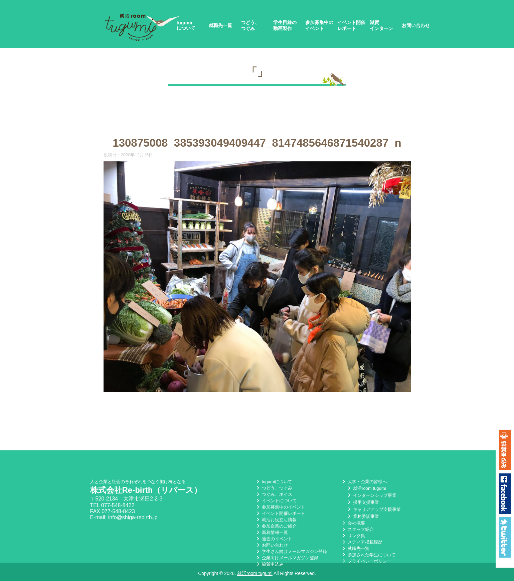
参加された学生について (368, 554)
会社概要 (353, 523)
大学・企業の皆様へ (364, 481)
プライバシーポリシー (366, 561)
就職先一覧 (220, 25)
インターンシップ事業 (371, 495)
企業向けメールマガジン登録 (286, 557)
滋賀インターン (381, 25)
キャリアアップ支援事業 (373, 509)
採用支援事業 (362, 502)
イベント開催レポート (351, 25)
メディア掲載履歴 (361, 542)
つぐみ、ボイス (273, 494)
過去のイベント (273, 538)
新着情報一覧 (271, 532)
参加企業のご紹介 (276, 526)
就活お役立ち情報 (276, 519)
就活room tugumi (366, 488)
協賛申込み (269, 564)
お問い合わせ (416, 25)
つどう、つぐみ (250, 25)
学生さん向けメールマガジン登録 (291, 551)
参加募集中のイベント (319, 25)
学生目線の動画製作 (285, 25)
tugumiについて (186, 25)
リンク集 (353, 535)
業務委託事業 (362, 516)
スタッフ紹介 (357, 529)
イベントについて (276, 500)
